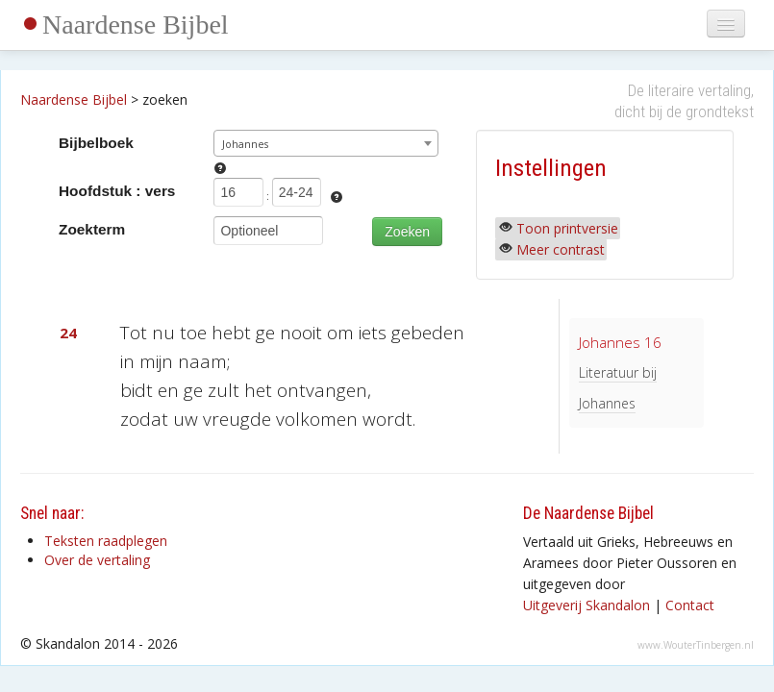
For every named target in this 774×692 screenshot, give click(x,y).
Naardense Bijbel (135, 24)
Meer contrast (560, 249)
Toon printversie (567, 228)
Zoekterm (92, 229)
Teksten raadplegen (105, 540)
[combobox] (325, 143)
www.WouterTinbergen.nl (695, 645)
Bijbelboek (96, 143)
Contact (689, 605)
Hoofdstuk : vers (117, 191)
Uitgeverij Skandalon (586, 605)
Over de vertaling (97, 560)
